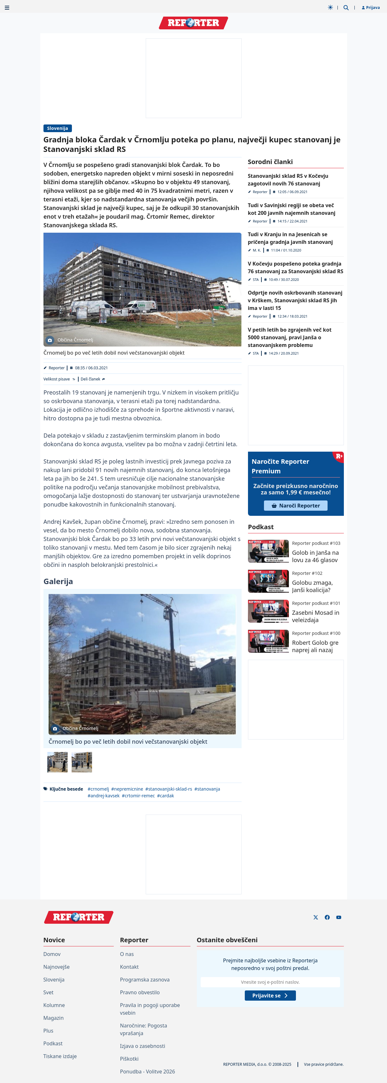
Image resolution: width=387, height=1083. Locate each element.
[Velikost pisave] (59, 379)
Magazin (53, 1017)
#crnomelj (98, 789)
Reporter (57, 368)
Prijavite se (270, 995)
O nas (127, 954)
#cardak (165, 796)
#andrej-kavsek (104, 796)
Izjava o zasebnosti (142, 1045)
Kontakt (129, 966)
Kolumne (54, 1005)
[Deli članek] (93, 379)
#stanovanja (207, 789)
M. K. (257, 250)
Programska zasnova (145, 979)
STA (256, 279)
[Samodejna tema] (330, 7)
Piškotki (129, 1058)
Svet (48, 992)
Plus (48, 1030)
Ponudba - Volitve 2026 (147, 1071)
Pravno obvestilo (140, 992)
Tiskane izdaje (60, 1056)
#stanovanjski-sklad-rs (168, 789)
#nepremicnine (127, 789)
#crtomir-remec (138, 796)
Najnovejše (56, 966)
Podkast (53, 1043)
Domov (52, 954)
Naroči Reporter (296, 505)
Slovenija (57, 128)
